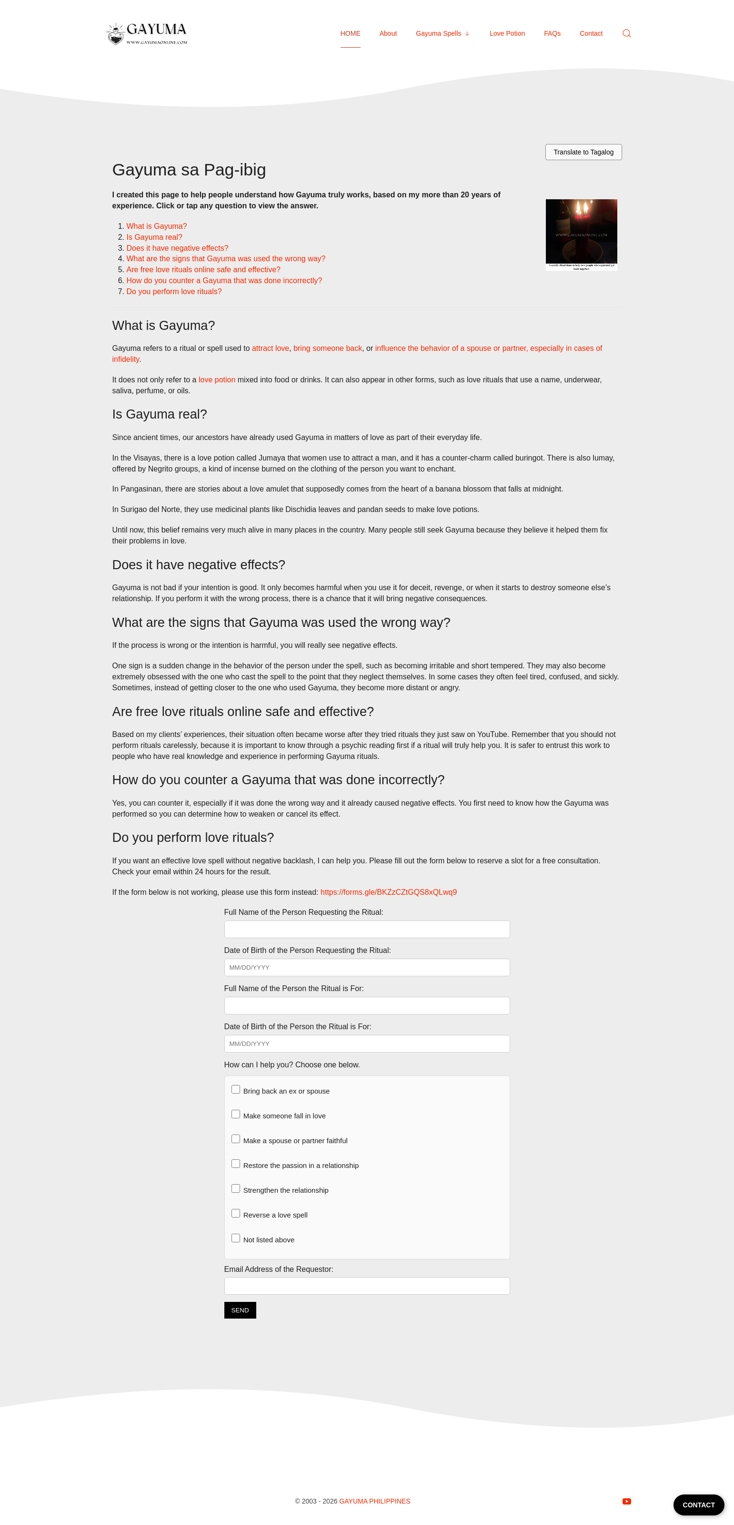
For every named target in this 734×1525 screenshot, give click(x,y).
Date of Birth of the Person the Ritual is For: (298, 1027)
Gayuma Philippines (374, 1501)
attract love (270, 348)
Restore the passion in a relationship (295, 1164)
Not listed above (263, 1239)
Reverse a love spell (269, 1214)
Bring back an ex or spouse (280, 1090)
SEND (240, 1310)
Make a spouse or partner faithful (289, 1140)
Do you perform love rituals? (174, 291)
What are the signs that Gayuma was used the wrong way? (226, 259)
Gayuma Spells (443, 33)
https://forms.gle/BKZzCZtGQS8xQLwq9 (389, 892)
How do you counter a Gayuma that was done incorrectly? (224, 280)
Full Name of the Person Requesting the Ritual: (303, 912)
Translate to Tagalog (583, 152)
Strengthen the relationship (280, 1189)
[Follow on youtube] (627, 1501)
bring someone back (327, 348)
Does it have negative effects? (178, 248)
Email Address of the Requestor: (278, 1269)
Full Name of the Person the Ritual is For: (294, 988)
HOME (351, 33)
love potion (217, 380)
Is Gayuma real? (154, 237)
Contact (591, 33)
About (388, 33)
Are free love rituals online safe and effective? (204, 270)
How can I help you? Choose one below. (292, 1065)
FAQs (552, 33)
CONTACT (699, 1505)
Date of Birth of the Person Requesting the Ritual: (307, 950)
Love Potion (507, 33)
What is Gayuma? (157, 226)
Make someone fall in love (278, 1115)
